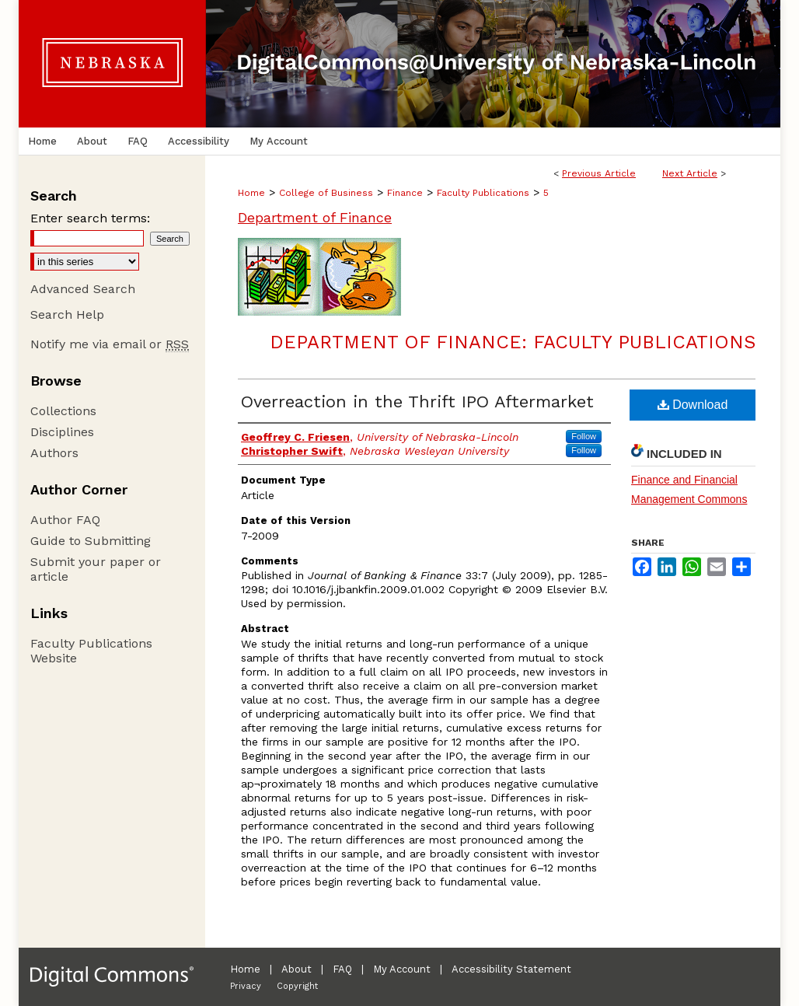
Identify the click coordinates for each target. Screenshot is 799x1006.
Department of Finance (315, 217)
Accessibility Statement (511, 969)
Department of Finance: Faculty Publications (512, 342)
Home (251, 192)
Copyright (297, 986)
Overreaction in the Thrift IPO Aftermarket (417, 401)
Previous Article (599, 173)
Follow (583, 436)
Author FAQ (65, 519)
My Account (402, 969)
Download (693, 404)
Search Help (67, 314)
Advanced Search (82, 288)
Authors (54, 452)
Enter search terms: (90, 218)
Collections (63, 410)
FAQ (342, 969)
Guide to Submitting (90, 540)
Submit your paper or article (95, 569)
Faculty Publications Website (91, 650)
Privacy (245, 986)
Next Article (689, 173)
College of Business (326, 192)
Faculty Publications (483, 192)
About (296, 969)
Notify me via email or (109, 344)
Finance (405, 192)
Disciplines (62, 431)
